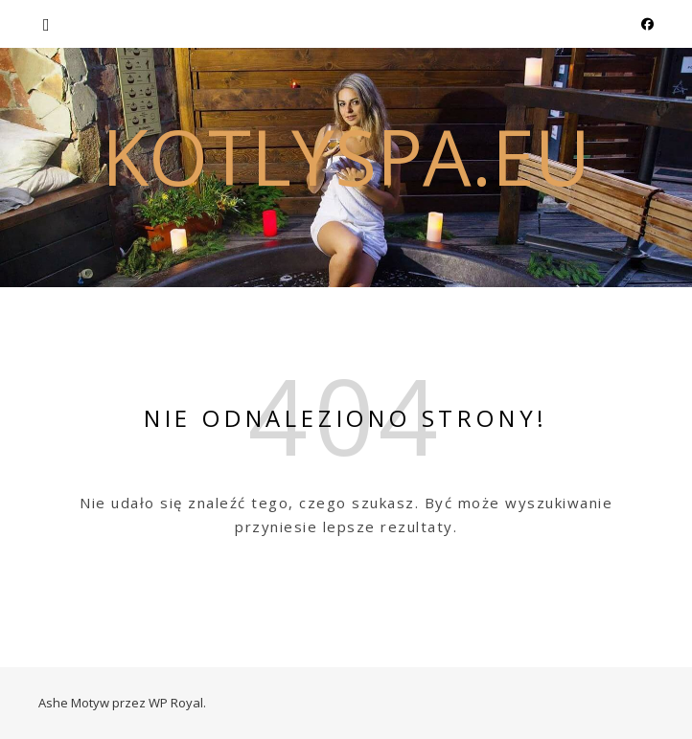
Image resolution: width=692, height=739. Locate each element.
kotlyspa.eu (346, 156)
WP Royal (176, 702)
